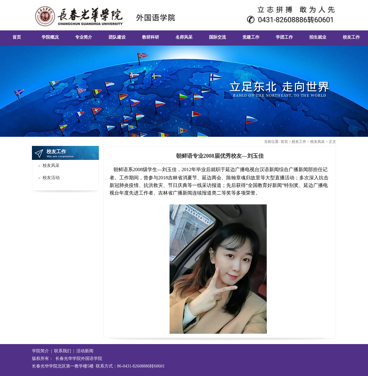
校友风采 (317, 142)
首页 (284, 142)
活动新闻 (84, 351)
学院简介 (40, 351)
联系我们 (62, 351)
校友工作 (299, 142)
